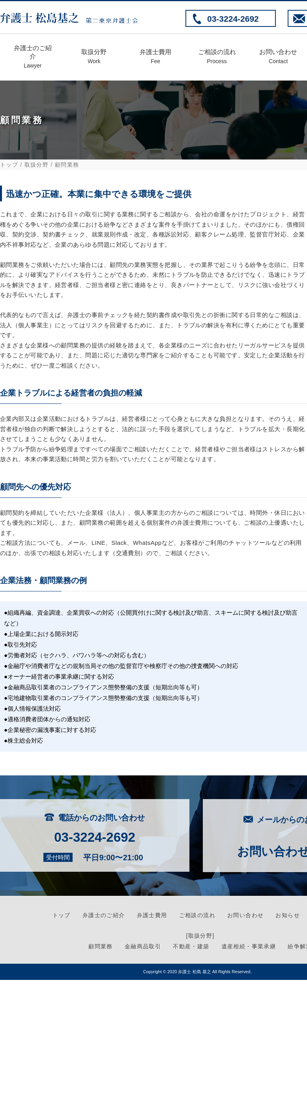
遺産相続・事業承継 (248, 946)
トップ (9, 164)
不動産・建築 (191, 946)
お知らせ (287, 915)
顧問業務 (100, 946)
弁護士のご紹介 (32, 58)
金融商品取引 (143, 946)
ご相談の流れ (217, 57)
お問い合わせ (278, 57)
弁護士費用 (155, 57)
